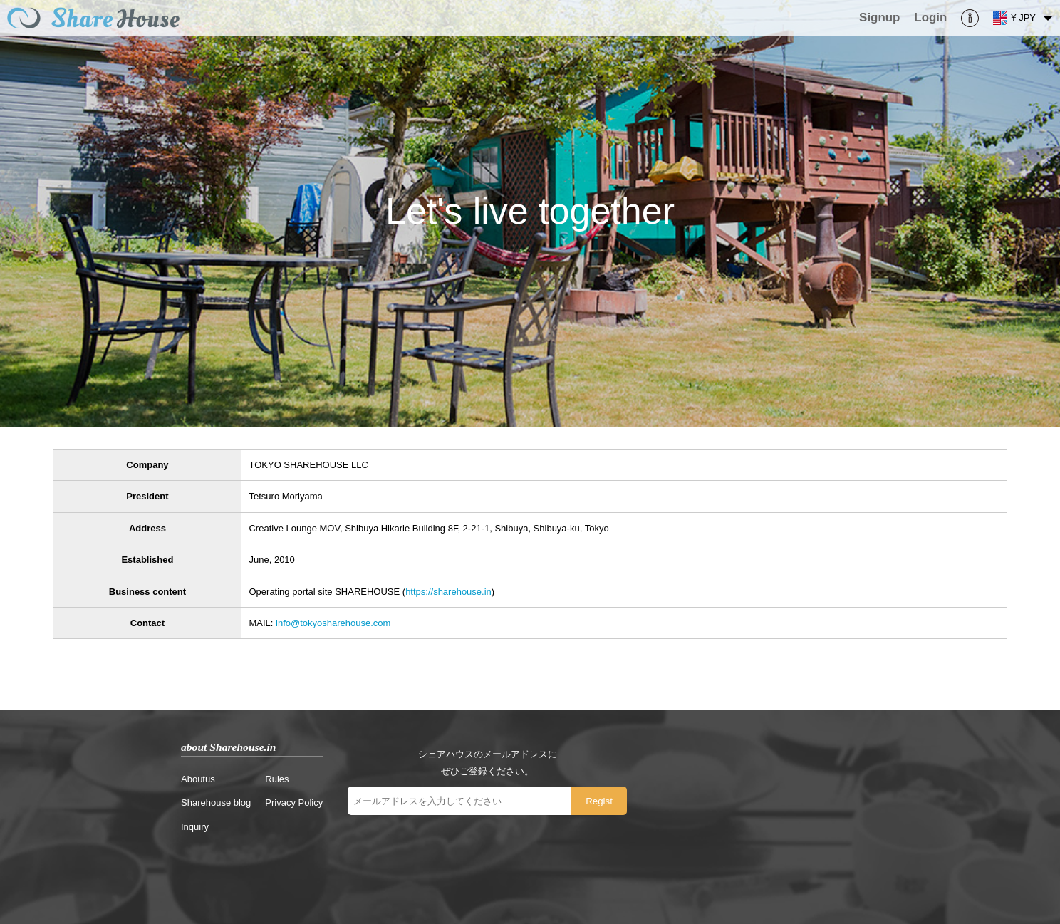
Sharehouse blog (216, 802)
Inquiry (195, 826)
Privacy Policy (294, 802)
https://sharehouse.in (448, 591)
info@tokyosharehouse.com (333, 623)
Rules (277, 779)
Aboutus (198, 779)
